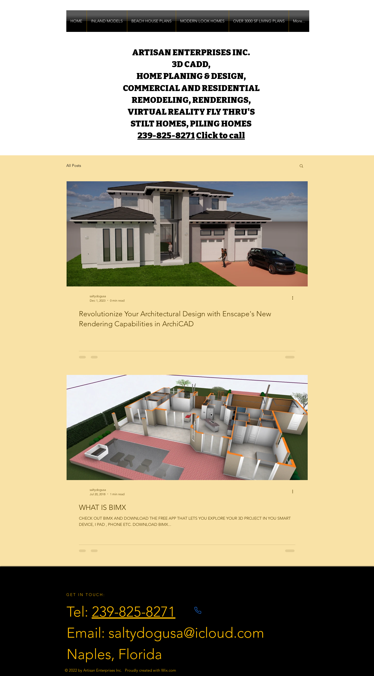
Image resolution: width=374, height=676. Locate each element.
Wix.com (168, 670)
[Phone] (198, 610)
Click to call (220, 135)
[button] (301, 166)
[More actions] (294, 298)
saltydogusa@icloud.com (186, 633)
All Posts (73, 165)
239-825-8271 (166, 135)
